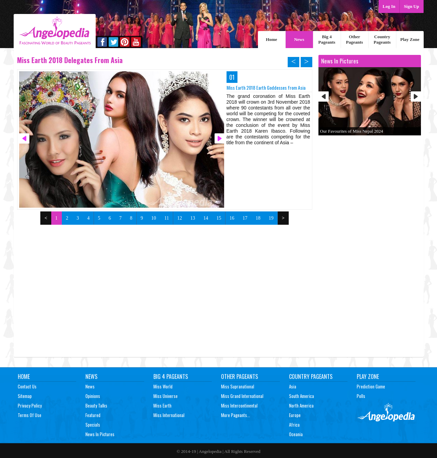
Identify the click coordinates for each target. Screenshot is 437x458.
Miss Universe (165, 396)
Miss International (169, 415)
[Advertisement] (164, 276)
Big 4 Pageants (327, 39)
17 (245, 218)
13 (192, 218)
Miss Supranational (237, 386)
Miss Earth (162, 405)
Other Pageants (354, 39)
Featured (92, 415)
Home (271, 39)
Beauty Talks (96, 405)
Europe (295, 415)
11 (166, 218)
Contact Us (27, 386)
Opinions (92, 396)
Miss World (163, 386)
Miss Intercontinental (239, 405)
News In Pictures (99, 434)
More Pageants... (235, 415)
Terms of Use (29, 415)
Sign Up (411, 6)
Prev (323, 96)
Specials (92, 424)
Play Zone (410, 39)
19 (271, 218)
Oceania (296, 434)
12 (179, 218)
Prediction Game (371, 386)
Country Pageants (382, 39)
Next (415, 96)
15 (218, 218)
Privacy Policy (30, 405)
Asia (292, 386)
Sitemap (25, 396)
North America (301, 405)
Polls (361, 396)
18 (258, 218)
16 (232, 218)
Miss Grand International (242, 396)
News (299, 39)
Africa (294, 424)
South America (301, 396)
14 (205, 218)
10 (153, 218)
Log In (389, 6)
